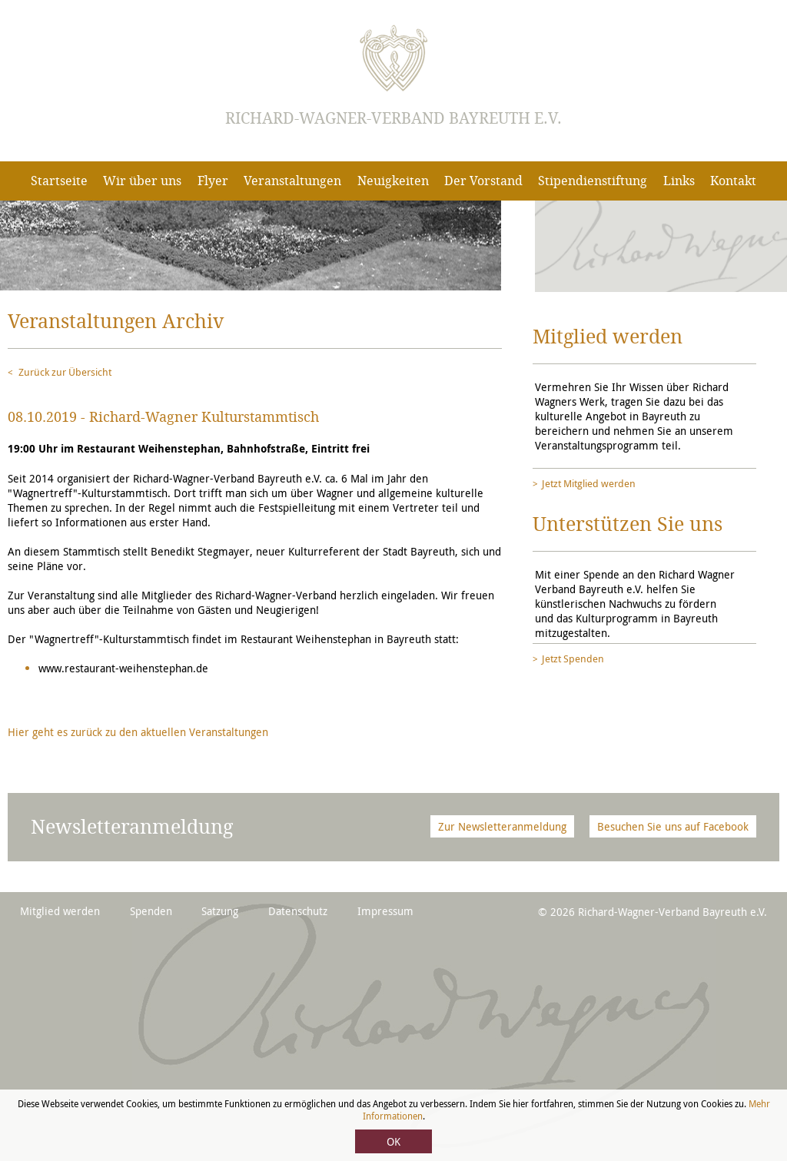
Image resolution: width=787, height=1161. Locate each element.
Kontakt (733, 181)
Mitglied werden (60, 911)
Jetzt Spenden (573, 658)
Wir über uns (142, 181)
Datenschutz (297, 911)
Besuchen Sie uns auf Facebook (673, 826)
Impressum (385, 911)
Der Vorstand (483, 181)
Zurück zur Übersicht (64, 372)
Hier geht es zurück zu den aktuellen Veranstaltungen (138, 732)
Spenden (151, 911)
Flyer (213, 181)
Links (679, 181)
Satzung (219, 911)
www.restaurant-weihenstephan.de (123, 668)
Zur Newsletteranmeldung (502, 826)
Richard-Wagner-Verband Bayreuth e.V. (393, 118)
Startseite (59, 181)
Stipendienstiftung (592, 181)
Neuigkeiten (393, 181)
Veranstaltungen (292, 181)
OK (393, 1141)
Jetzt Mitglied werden (589, 483)
